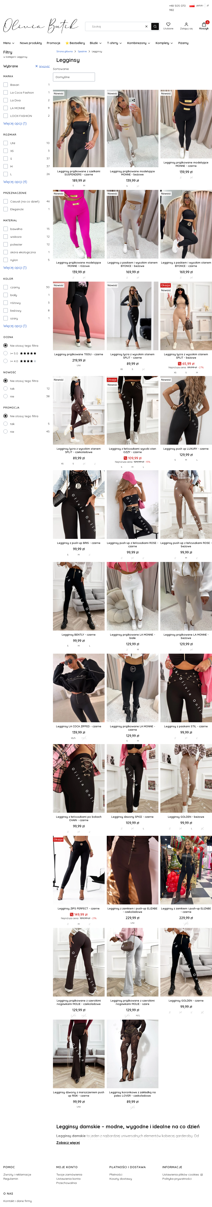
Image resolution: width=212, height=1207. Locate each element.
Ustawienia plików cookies (181, 1174)
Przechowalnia (66, 1183)
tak (12, 389)
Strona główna (64, 51)
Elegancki (17, 209)
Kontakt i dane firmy (17, 1201)
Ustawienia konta (68, 1179)
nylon (14, 260)
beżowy (15, 310)
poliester (16, 244)
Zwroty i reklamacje (17, 1174)
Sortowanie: (61, 69)
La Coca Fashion (22, 92)
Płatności (115, 1174)
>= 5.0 (23, 353)
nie (12, 396)
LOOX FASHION (21, 116)
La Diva (15, 100)
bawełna (16, 229)
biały (13, 295)
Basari (14, 85)
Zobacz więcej (68, 1142)
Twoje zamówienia (69, 1174)
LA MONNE (17, 108)
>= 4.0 (23, 361)
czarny (15, 287)
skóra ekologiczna (23, 252)
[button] (155, 26)
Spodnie (82, 51)
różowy (15, 303)
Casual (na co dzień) (25, 201)
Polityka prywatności (177, 1179)
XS (12, 151)
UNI (12, 143)
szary (14, 318)
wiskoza (15, 237)
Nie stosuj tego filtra (24, 345)
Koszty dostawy (120, 1179)
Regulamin (10, 1179)
